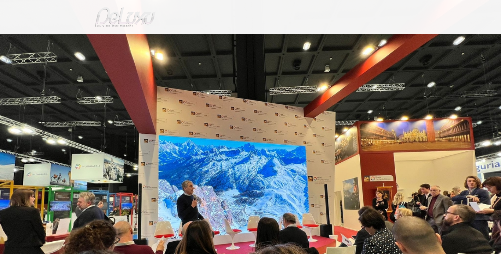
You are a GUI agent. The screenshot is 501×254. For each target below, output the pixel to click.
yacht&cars (308, 40)
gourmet (405, 40)
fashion (280, 40)
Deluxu (89, 58)
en (409, 9)
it (386, 9)
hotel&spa (340, 40)
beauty (249, 40)
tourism (375, 40)
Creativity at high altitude (155, 58)
